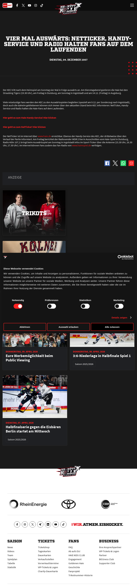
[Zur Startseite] (68, 8)
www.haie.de (44, 136)
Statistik (11, 567)
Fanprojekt (74, 571)
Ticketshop (44, 547)
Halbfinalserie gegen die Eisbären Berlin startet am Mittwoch (33, 429)
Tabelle (11, 563)
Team (10, 555)
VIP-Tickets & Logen (48, 567)
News (10, 547)
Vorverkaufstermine (48, 563)
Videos (10, 551)
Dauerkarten (44, 555)
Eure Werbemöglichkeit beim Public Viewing (29, 358)
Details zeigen (119, 317)
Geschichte (74, 567)
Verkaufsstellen (46, 559)
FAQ (70, 547)
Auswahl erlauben (68, 326)
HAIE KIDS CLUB (76, 555)
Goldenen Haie (76, 563)
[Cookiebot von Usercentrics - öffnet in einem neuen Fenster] (119, 257)
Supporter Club (107, 563)
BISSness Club (106, 559)
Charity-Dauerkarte (48, 571)
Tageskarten (44, 551)
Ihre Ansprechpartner (110, 547)
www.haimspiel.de (81, 145)
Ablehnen (25, 326)
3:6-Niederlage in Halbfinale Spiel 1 (102, 356)
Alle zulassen (112, 326)
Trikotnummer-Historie (80, 575)
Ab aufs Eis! (74, 551)
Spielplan (12, 559)
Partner (103, 555)
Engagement (74, 559)
